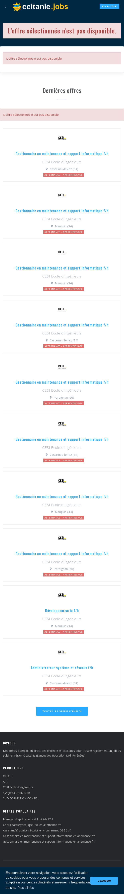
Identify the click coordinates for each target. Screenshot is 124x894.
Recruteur (109, 6)
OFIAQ (7, 776)
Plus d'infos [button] (26, 887)
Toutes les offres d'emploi (62, 711)
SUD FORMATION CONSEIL (21, 798)
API (5, 781)
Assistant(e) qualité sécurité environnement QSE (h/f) (37, 830)
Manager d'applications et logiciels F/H (28, 819)
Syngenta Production (16, 793)
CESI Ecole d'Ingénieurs (18, 787)
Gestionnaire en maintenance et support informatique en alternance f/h (49, 836)
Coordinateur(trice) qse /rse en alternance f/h (32, 825)
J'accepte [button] (104, 880)
